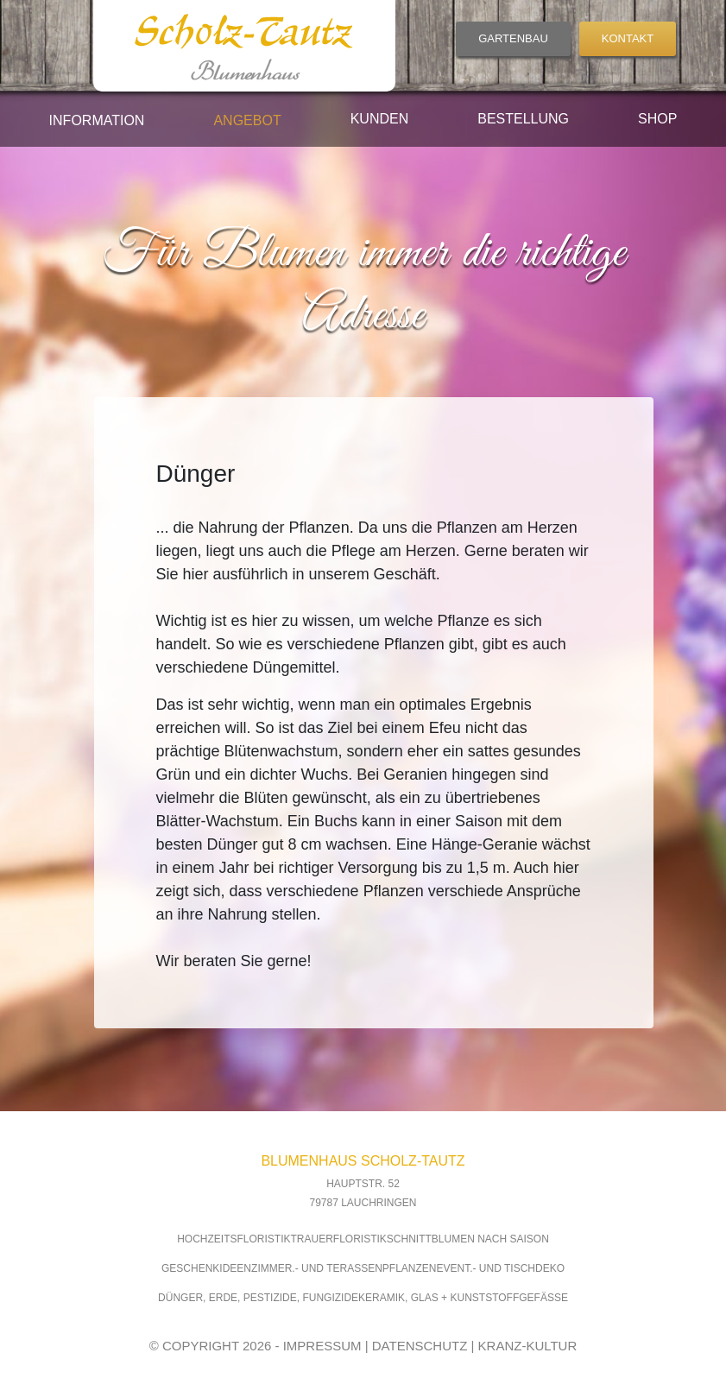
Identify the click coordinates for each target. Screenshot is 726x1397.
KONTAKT (627, 38)
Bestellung (523, 118)
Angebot (247, 120)
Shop (657, 118)
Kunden (379, 118)
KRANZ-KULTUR (528, 1345)
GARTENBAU (513, 38)
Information (97, 120)
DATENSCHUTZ (420, 1345)
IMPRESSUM (322, 1345)
